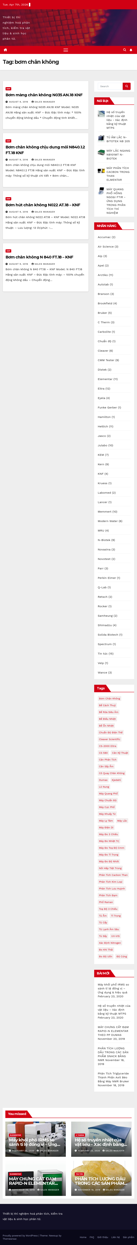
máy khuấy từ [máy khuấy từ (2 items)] (107, 813)
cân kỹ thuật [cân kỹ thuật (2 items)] (120, 752)
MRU (101, 530)
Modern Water (108, 521)
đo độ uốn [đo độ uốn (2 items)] (105, 956)
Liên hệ (115, 1237)
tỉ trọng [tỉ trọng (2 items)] (116, 915)
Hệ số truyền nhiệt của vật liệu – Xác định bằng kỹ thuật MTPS (114, 1009)
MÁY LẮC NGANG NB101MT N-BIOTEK (118, 154)
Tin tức (103, 653)
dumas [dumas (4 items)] (103, 780)
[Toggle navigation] (65, 50)
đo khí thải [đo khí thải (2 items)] (106, 949)
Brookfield (105, 303)
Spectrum (105, 644)
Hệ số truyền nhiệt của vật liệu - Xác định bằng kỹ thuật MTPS (116, 119)
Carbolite (104, 331)
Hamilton (104, 417)
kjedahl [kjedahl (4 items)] (116, 780)
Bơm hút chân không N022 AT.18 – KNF (43, 205)
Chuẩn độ (104, 341)
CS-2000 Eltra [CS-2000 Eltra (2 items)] (107, 746)
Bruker (102, 313)
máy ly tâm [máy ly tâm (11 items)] (106, 820)
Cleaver (103, 350)
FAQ (92, 1237)
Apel (101, 265)
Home (83, 1237)
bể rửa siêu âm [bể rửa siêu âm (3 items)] (108, 712)
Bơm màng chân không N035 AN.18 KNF (44, 95)
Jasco (102, 436)
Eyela (101, 398)
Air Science (106, 246)
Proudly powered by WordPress (21, 1235)
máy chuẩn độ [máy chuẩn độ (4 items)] (107, 800)
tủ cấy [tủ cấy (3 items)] (103, 922)
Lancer (102, 502)
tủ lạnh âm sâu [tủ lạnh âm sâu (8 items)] (109, 929)
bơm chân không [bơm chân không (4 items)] (109, 698)
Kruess (102, 483)
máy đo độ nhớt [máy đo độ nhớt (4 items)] (109, 861)
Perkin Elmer (107, 578)
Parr (100, 568)
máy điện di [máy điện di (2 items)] (106, 827)
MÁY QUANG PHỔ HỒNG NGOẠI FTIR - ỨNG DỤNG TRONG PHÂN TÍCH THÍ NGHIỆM (116, 201)
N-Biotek (104, 540)
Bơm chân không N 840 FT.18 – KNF (39, 257)
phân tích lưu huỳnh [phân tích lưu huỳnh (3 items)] (112, 888)
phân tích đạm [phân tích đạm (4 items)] (108, 895)
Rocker (102, 606)
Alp (100, 256)
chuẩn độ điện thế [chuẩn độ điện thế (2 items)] (111, 732)
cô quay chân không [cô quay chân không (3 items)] (112, 773)
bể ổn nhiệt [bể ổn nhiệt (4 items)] (106, 725)
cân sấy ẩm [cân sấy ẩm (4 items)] (106, 766)
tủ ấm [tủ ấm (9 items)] (103, 915)
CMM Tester (106, 360)
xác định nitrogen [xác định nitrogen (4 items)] (110, 942)
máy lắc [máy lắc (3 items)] (122, 820)
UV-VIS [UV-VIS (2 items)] (115, 936)
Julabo (102, 445)
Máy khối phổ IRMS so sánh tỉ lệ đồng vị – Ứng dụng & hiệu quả (113, 988)
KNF (8, 89)
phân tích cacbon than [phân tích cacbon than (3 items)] (113, 875)
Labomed (104, 492)
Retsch (103, 596)
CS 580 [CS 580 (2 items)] (103, 752)
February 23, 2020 (23, 1151)
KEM (101, 454)
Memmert (104, 511)
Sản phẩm (128, 1237)
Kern (101, 464)
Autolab (103, 284)
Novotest (104, 559)
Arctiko (103, 275)
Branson (103, 294)
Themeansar (9, 1238)
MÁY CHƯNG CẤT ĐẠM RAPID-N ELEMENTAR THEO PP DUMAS (113, 1031)
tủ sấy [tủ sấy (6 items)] (103, 936)
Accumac (104, 237)
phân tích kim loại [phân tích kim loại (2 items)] (110, 881)
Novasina (104, 549)
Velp (101, 663)
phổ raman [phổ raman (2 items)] (106, 902)
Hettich (103, 426)
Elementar (105, 379)
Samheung (105, 615)
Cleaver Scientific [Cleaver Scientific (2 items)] (109, 739)
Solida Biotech (108, 634)
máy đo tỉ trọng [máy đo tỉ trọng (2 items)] (108, 854)
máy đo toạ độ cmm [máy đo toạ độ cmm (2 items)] (111, 847)
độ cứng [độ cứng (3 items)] (121, 956)
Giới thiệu (102, 1237)
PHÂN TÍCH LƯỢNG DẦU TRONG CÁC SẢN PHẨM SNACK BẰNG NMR (100, 1183)
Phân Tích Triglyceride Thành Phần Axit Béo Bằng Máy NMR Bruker (113, 1077)
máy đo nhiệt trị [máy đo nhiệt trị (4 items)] (109, 841)
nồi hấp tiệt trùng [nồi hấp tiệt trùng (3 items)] (110, 868)
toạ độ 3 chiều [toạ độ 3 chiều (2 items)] (108, 908)
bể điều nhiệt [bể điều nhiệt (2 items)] (107, 718)
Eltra (101, 388)
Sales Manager (43, 102)
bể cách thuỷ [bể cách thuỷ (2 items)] (107, 705)
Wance (102, 672)
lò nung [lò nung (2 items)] (104, 786)
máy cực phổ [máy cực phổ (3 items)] (107, 807)
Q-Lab (102, 587)
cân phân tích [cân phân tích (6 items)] (107, 759)
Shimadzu (105, 625)
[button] (124, 50)
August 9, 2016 (19, 102)
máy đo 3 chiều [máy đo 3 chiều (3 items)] (108, 834)
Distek (102, 369)
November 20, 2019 (24, 1190)
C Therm (104, 322)
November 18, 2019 (89, 1190)
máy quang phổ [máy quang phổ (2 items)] (108, 793)
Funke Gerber (107, 407)
